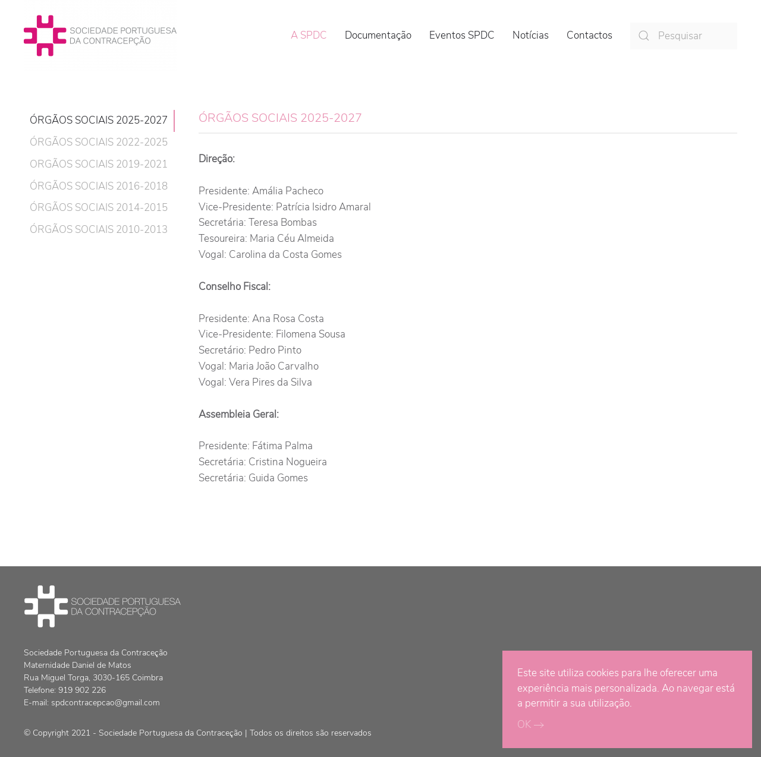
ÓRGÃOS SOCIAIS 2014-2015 (99, 208)
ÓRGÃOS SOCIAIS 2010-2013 (99, 229)
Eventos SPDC (462, 35)
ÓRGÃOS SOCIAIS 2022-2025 (99, 142)
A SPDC (309, 35)
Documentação (378, 35)
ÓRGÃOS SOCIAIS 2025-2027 (99, 120)
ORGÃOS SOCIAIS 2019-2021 (99, 164)
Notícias (530, 35)
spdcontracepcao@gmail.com (105, 702)
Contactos (589, 35)
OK (524, 724)
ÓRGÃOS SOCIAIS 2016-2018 (99, 186)
